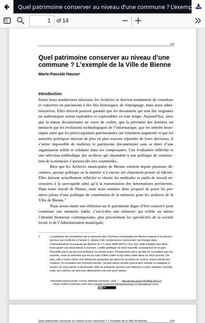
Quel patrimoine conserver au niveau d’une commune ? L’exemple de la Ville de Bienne (111, 7)
